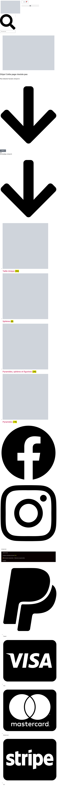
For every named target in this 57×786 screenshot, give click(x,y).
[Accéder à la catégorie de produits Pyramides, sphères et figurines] (30, 370)
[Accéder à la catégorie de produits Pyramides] (30, 421)
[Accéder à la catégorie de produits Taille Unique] (30, 270)
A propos (4, 560)
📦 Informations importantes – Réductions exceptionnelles (14, 558)
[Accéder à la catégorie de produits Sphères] (30, 320)
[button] (30, 6)
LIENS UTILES (5, 552)
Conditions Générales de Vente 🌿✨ (9, 555)
